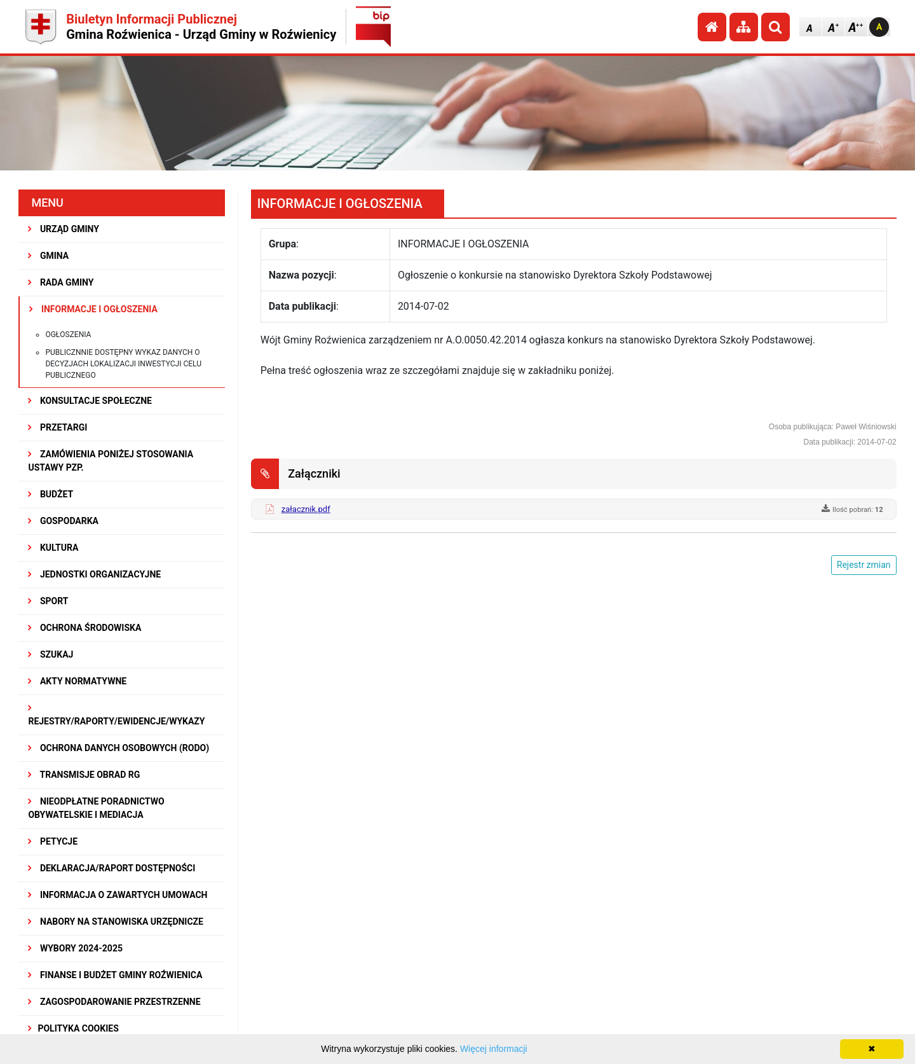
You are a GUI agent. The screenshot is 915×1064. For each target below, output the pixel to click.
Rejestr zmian (864, 565)
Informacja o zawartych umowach (117, 895)
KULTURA (53, 547)
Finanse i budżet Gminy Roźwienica (115, 975)
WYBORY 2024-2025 (75, 948)
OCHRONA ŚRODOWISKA (84, 628)
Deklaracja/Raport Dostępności (111, 868)
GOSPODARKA (63, 521)
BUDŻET (50, 494)
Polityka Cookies (73, 1028)
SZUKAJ (50, 654)
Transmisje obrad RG (84, 775)
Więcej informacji (493, 1049)
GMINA (48, 256)
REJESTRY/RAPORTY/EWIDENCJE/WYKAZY (116, 714)
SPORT (48, 601)
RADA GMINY (60, 282)
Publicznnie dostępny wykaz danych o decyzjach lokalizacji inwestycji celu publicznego (123, 364)
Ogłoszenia (68, 334)
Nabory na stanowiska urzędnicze (115, 921)
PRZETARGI (57, 427)
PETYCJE (53, 841)
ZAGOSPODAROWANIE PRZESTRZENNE (114, 1002)
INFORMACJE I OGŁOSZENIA (93, 309)
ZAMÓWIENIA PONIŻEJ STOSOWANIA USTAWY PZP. (110, 461)
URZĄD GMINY (63, 229)
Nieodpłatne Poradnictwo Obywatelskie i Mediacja (96, 808)
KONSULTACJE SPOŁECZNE (90, 401)
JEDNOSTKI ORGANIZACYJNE (94, 574)
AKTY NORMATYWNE (77, 681)
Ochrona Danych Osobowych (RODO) (118, 748)
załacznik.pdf (305, 509)
